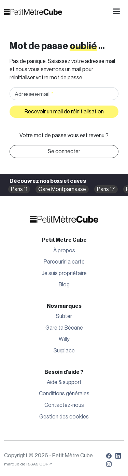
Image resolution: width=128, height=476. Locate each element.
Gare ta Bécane (64, 328)
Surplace (64, 350)
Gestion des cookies (64, 416)
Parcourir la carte (64, 262)
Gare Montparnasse (62, 189)
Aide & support (64, 382)
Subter (64, 316)
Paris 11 (19, 189)
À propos (64, 250)
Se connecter (64, 151)
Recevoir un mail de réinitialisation (64, 111)
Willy (64, 339)
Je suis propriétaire (64, 273)
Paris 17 (106, 189)
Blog (64, 284)
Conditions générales (64, 393)
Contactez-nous (64, 405)
